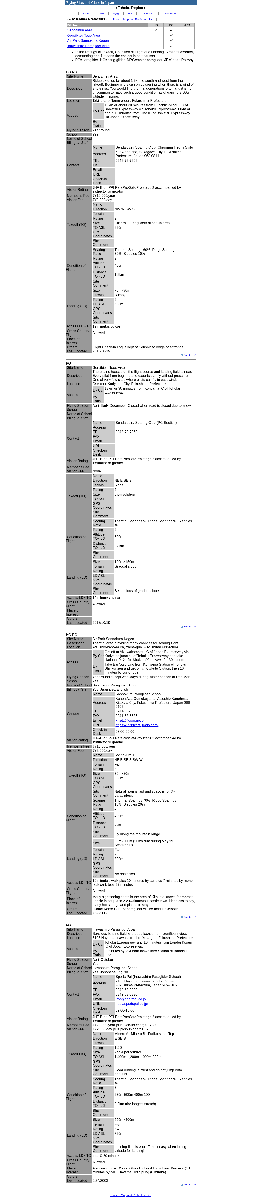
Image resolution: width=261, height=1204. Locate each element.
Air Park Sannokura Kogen (88, 40)
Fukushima (170, 13)
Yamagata (147, 13)
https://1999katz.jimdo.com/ (137, 725)
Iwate (101, 13)
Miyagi (116, 13)
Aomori (86, 13)
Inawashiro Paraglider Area (88, 46)
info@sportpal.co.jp (131, 999)
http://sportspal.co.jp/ (132, 1004)
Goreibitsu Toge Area (83, 35)
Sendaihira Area (79, 30)
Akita (130, 13)
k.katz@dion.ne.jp (130, 720)
